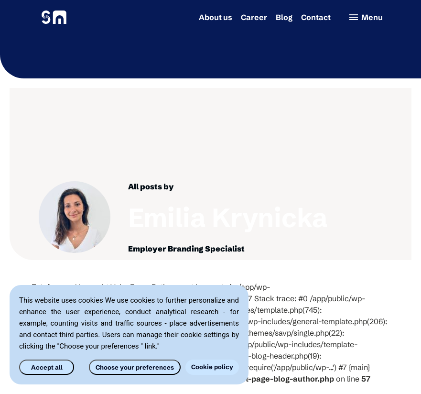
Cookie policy (212, 367)
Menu (365, 17)
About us (215, 17)
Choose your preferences (135, 367)
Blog (284, 17)
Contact (316, 17)
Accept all (47, 367)
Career (254, 17)
